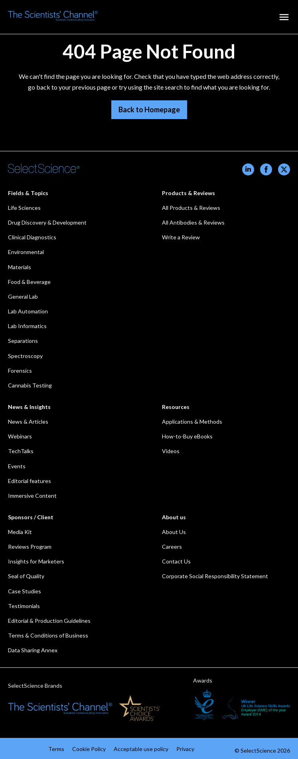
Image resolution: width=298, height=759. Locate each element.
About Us (174, 531)
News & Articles (28, 421)
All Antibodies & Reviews (193, 222)
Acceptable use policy (141, 748)
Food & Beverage (29, 281)
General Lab (23, 296)
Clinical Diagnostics (32, 237)
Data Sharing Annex (32, 650)
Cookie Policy (89, 748)
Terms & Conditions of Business (48, 635)
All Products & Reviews (191, 207)
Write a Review (181, 237)
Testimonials (24, 606)
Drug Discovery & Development (47, 222)
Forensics (20, 370)
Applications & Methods (192, 421)
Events (17, 466)
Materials (19, 267)
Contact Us (176, 561)
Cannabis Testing (30, 385)
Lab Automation (28, 311)
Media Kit (20, 531)
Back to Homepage (149, 109)
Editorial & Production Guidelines (49, 620)
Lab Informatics (27, 326)
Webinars (20, 436)
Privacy (185, 748)
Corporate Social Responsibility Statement (215, 576)
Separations (23, 340)
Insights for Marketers (36, 561)
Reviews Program (29, 546)
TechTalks (21, 451)
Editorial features (29, 480)
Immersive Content (32, 495)
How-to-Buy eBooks (187, 436)
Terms (56, 748)
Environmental (26, 251)
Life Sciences (24, 207)
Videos (171, 451)
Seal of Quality (26, 576)
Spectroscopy (25, 355)
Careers (172, 546)
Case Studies (24, 591)
